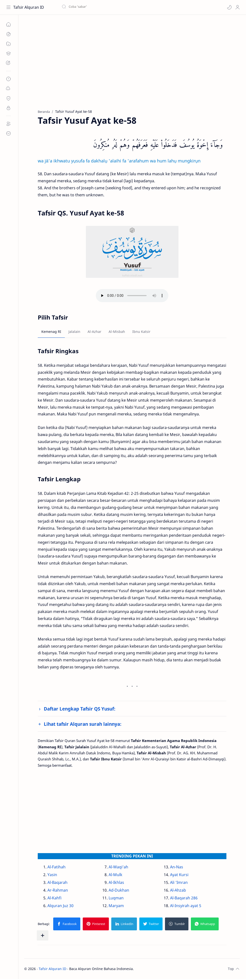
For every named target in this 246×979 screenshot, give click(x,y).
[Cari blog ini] (100, 7)
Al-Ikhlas (116, 882)
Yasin (52, 874)
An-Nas (176, 867)
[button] (229, 7)
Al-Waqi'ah (118, 867)
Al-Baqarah (57, 882)
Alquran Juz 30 (60, 905)
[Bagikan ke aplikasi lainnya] (42, 935)
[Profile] (237, 7)
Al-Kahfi (54, 898)
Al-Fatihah (56, 867)
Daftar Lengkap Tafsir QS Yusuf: (79, 709)
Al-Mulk (115, 874)
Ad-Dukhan (119, 890)
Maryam (116, 905)
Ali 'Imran (179, 882)
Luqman (116, 898)
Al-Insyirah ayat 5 (185, 905)
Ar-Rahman (57, 890)
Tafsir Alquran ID (28, 7)
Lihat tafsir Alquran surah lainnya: (82, 724)
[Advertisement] (132, 65)
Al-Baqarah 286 (184, 898)
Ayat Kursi (179, 874)
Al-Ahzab (178, 890)
